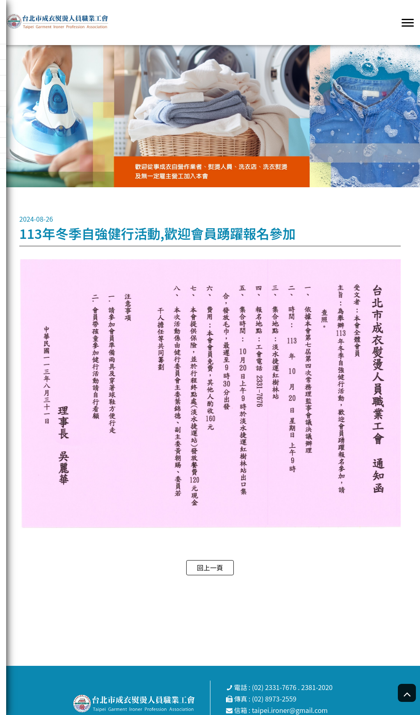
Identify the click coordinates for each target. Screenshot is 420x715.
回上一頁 (210, 567)
